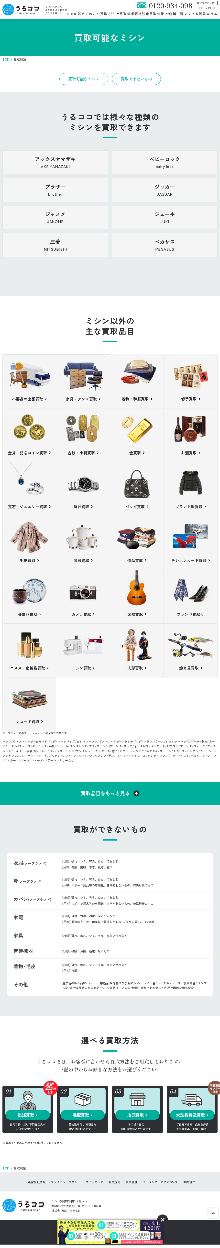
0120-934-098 (170, 5)
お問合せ (189, 1184)
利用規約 (114, 1184)
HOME (72, 13)
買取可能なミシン (83, 79)
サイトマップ (94, 1184)
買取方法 (107, 13)
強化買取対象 (153, 13)
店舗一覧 (176, 13)
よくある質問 (195, 13)
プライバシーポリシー (65, 1184)
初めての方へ (89, 13)
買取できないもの (136, 79)
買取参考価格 (131, 13)
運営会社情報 (36, 1184)
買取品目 (131, 1184)
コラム (212, 13)
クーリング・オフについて (160, 1184)
